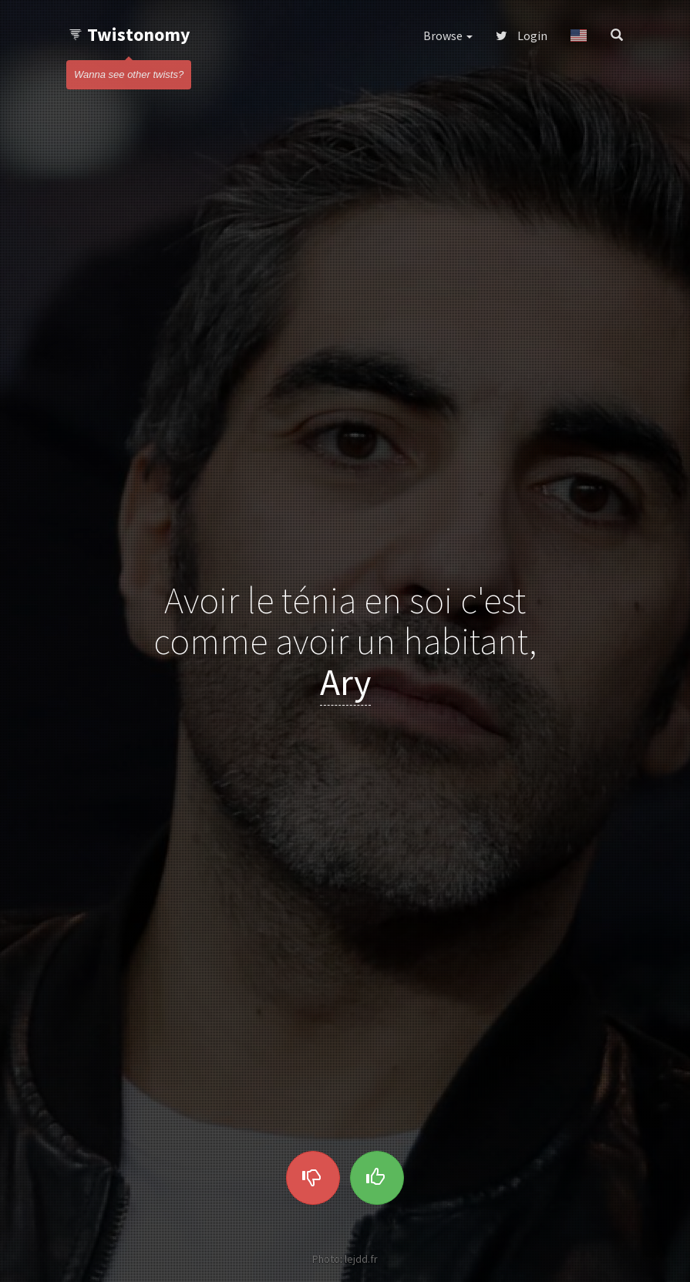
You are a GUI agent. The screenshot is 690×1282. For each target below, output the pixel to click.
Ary (345, 681)
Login (521, 35)
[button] (578, 35)
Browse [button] (448, 35)
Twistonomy (129, 34)
